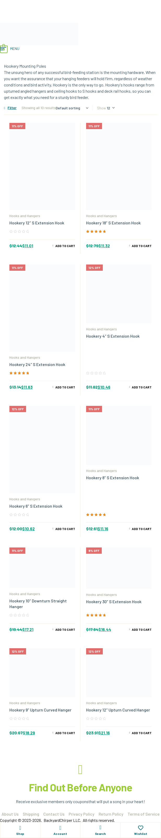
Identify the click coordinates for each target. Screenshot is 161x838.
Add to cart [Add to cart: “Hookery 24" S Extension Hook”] (65, 387)
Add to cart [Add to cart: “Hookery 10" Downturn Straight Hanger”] (65, 629)
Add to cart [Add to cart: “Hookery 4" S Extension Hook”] (142, 387)
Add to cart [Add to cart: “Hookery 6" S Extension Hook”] (65, 529)
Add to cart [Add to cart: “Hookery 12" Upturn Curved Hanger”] (142, 733)
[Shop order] (72, 108)
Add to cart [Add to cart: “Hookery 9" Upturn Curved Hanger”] (65, 733)
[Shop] (20, 827)
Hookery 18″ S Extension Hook (113, 222)
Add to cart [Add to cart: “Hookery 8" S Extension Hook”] (142, 529)
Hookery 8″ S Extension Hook (112, 477)
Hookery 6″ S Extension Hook (35, 505)
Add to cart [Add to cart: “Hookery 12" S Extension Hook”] (65, 246)
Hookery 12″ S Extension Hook (36, 222)
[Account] (60, 827)
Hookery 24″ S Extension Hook (37, 364)
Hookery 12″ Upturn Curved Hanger (118, 709)
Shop (20, 833)
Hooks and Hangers (24, 215)
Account (60, 833)
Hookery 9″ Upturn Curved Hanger (40, 709)
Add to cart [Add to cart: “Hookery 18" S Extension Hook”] (142, 246)
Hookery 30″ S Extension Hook (113, 601)
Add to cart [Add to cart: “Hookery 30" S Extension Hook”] (142, 629)
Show (101, 108)
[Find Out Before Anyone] (80, 769)
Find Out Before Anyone (80, 787)
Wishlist (140, 833)
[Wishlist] (140, 827)
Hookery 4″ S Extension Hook (113, 335)
